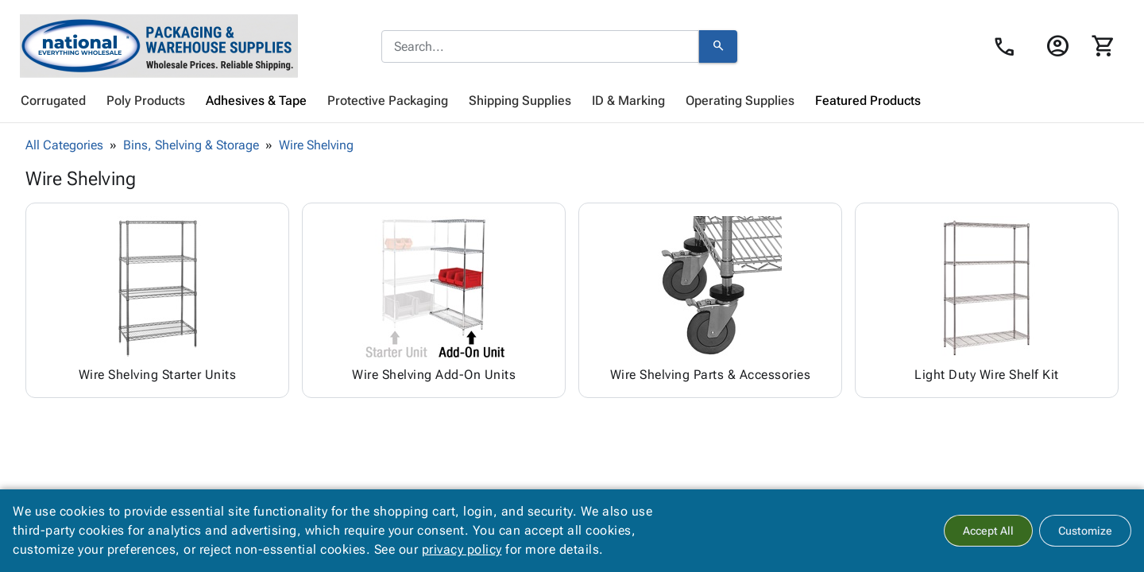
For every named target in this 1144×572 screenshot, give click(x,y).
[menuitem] (53, 101)
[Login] (1057, 46)
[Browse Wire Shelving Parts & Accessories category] (710, 300)
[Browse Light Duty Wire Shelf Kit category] (987, 300)
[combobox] (540, 47)
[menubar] (572, 101)
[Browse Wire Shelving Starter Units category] (157, 300)
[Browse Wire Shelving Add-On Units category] (434, 300)
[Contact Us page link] (1008, 47)
